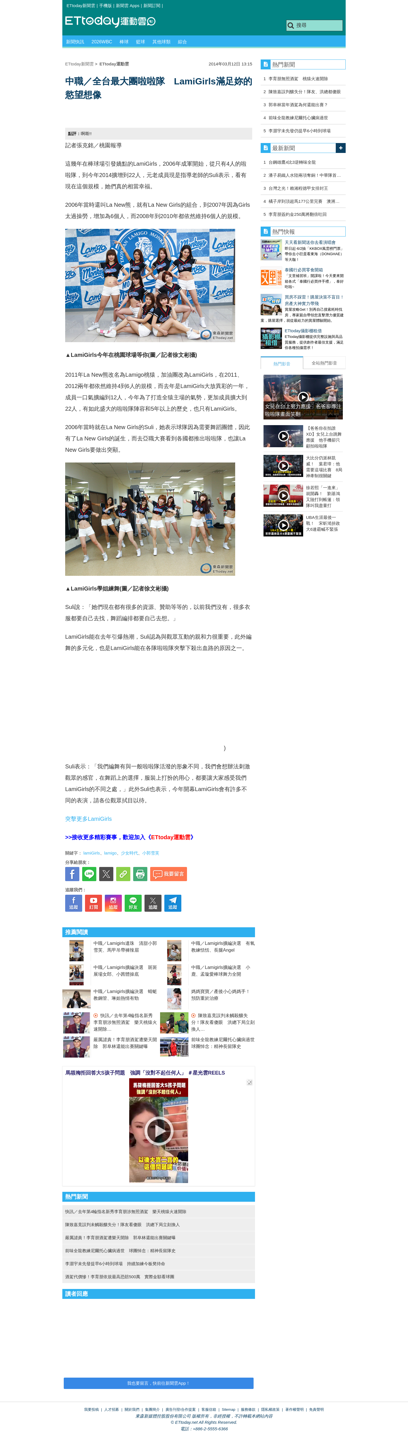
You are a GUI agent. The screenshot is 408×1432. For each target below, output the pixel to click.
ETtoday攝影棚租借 (303, 330)
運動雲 (114, 22)
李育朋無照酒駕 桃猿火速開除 (298, 78)
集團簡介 (152, 1409)
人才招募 (111, 1409)
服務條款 (248, 1409)
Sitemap (228, 1409)
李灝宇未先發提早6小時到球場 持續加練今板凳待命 (115, 1263)
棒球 (124, 41)
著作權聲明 (294, 1409)
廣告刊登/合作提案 (180, 1409)
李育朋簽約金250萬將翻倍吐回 (298, 214)
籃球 (140, 41)
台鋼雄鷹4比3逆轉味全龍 (292, 162)
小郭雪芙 (150, 853)
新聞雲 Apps (127, 5)
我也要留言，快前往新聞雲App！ (158, 1383)
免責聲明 (316, 1409)
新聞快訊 (75, 41)
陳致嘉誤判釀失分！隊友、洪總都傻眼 (305, 91)
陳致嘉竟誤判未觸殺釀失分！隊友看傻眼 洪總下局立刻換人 (223, 1022)
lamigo (110, 853)
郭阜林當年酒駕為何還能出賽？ (298, 104)
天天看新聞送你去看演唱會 (310, 242)
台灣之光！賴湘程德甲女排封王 (298, 188)
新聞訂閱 (151, 5)
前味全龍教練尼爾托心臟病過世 (298, 117)
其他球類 (161, 41)
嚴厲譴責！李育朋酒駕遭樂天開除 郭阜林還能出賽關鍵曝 (120, 1237)
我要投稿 (91, 1409)
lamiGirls (91, 853)
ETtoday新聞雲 (81, 5)
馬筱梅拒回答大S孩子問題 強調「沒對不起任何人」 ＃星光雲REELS (145, 1073)
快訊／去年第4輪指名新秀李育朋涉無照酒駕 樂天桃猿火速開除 (125, 1022)
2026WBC (102, 41)
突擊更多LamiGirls (88, 819)
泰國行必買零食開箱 (304, 269)
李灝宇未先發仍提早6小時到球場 (299, 130)
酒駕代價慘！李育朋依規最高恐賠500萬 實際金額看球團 (119, 1276)
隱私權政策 (270, 1409)
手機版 (105, 5)
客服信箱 (208, 1409)
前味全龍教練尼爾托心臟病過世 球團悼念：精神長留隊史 (120, 1250)
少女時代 (129, 853)
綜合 (182, 41)
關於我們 (132, 1409)
